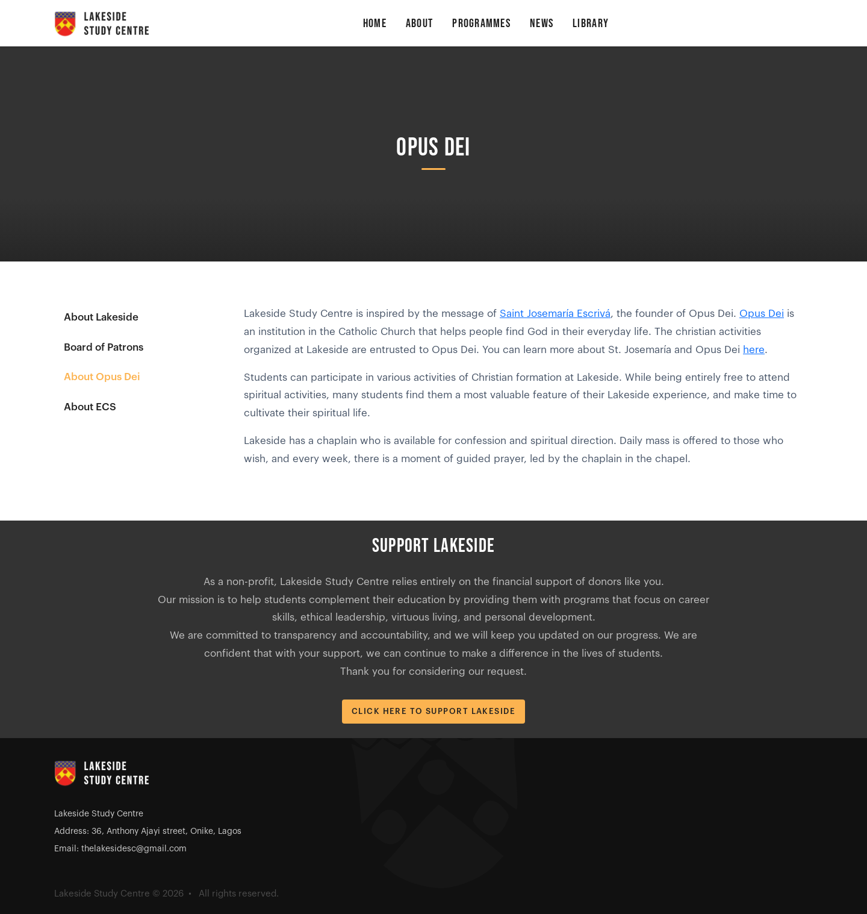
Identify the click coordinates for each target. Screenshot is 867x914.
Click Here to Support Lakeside (433, 711)
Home (375, 23)
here (754, 350)
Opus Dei (761, 313)
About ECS (90, 407)
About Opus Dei (102, 377)
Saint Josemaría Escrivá (555, 313)
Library (591, 23)
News (541, 23)
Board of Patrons (103, 347)
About (419, 23)
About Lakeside (101, 317)
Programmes (481, 23)
